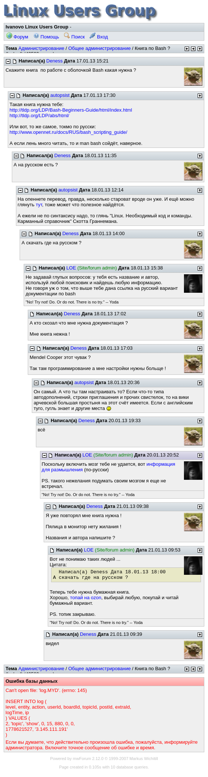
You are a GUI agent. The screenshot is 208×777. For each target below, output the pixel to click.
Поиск (74, 37)
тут (39, 204)
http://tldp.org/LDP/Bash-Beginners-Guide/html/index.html (71, 110)
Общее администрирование (99, 48)
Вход (99, 37)
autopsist (60, 95)
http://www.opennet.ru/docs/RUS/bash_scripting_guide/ (68, 132)
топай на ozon (85, 597)
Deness (54, 61)
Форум (17, 37)
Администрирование (41, 48)
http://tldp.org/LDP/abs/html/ (39, 115)
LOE (71, 268)
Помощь (46, 37)
